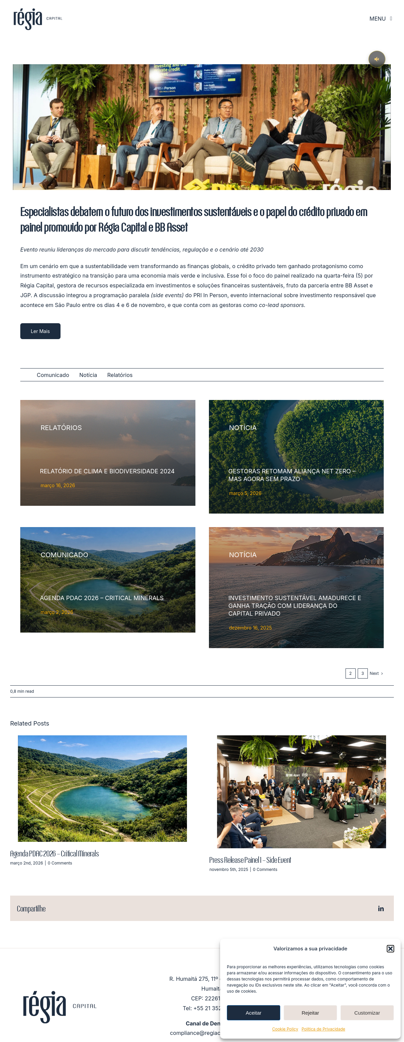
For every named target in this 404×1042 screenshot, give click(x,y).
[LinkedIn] (381, 909)
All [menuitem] (23, 375)
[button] (390, 948)
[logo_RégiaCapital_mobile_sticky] (37, 8)
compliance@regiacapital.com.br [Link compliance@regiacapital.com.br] (212, 1032)
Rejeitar (310, 1013)
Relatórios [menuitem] (120, 375)
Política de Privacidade (323, 1029)
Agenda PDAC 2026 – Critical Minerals (54, 853)
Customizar (367, 1013)
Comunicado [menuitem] (53, 375)
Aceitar (254, 1013)
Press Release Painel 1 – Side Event (250, 859)
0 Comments (60, 863)
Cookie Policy (285, 1029)
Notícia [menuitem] (88, 375)
